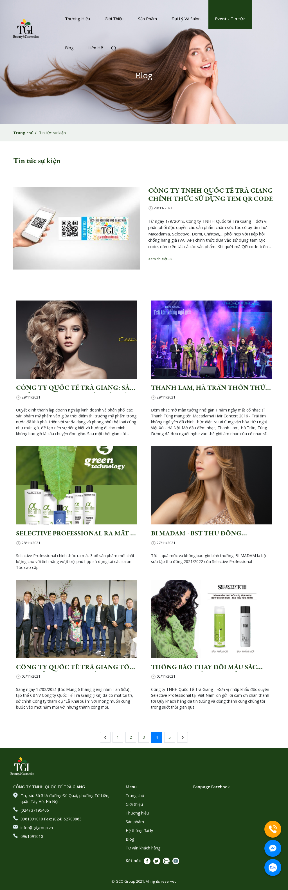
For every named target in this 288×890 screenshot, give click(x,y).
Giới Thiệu (114, 18)
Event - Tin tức (230, 18)
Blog (69, 47)
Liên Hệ (95, 47)
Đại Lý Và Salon (186, 18)
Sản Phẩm (147, 18)
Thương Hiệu (77, 18)
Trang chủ (23, 132)
